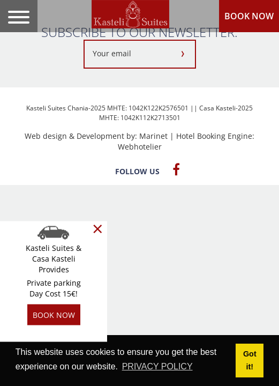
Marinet (153, 136)
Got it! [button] (250, 360)
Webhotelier (140, 147)
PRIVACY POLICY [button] (157, 366)
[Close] (98, 229)
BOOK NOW (249, 16)
